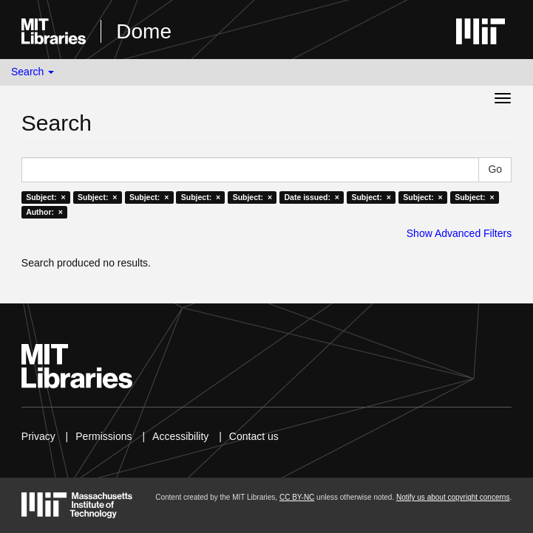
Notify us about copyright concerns (452, 497)
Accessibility (180, 436)
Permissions (103, 436)
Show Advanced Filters (459, 233)
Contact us (254, 436)
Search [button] (32, 72)
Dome (144, 31)
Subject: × (45, 197)
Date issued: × (312, 197)
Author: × (44, 211)
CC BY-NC (296, 497)
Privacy (38, 436)
